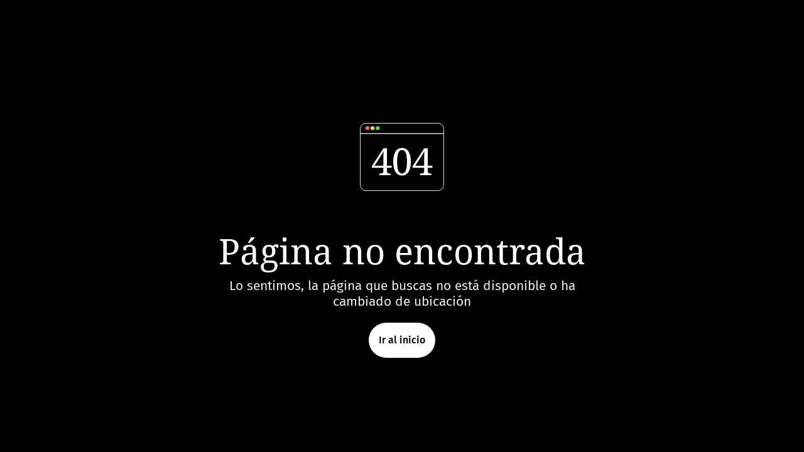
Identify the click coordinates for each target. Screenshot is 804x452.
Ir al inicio (402, 340)
